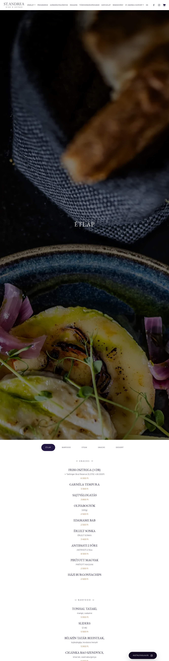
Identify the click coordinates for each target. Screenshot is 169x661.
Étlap (48, 447)
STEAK (84, 447)
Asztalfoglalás (143, 655)
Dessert (120, 447)
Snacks (101, 447)
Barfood (66, 447)
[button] (31, 5)
